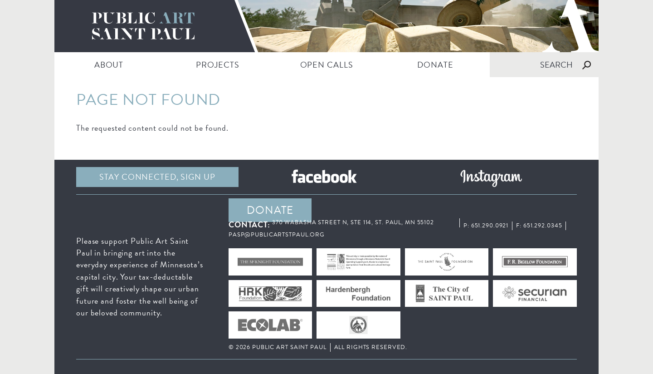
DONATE (435, 65)
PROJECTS (217, 65)
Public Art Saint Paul (326, 26)
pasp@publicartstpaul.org (277, 234)
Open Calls (326, 65)
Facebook (324, 177)
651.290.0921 (490, 225)
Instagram (491, 177)
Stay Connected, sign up (157, 177)
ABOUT (108, 65)
